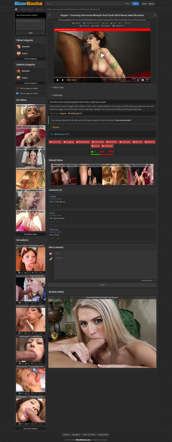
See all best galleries (31, 429)
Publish (102, 285)
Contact (66, 435)
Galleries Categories (25, 64)
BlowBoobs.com (83, 440)
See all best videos (30, 234)
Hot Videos (21, 100)
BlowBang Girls (61, 134)
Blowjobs (77, 23)
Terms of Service (89, 435)
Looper (96, 26)
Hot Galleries (22, 240)
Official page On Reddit (29, 88)
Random (107, 26)
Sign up (151, 3)
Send (30, 33)
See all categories (30, 59)
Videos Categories (24, 40)
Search (135, 4)
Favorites (85, 26)
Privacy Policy (103, 435)
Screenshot (119, 26)
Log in (144, 3)
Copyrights (76, 435)
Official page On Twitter (29, 93)
